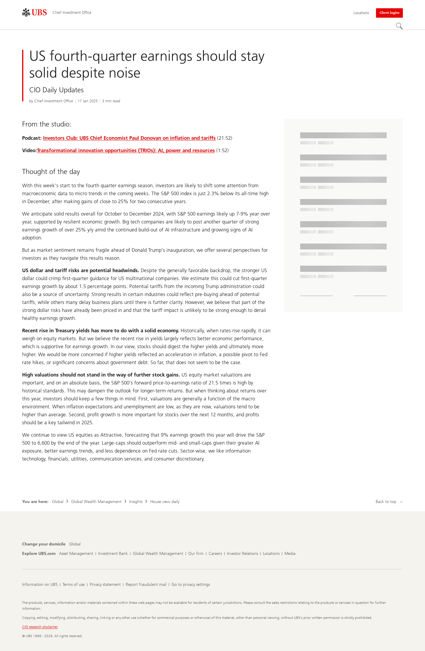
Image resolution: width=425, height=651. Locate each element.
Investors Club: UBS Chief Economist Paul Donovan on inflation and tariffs (129, 138)
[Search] (399, 25)
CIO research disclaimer (40, 627)
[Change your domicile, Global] (75, 544)
